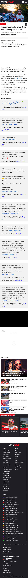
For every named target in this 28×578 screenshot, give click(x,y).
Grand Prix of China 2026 (9, 499)
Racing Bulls (17, 466)
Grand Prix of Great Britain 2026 (11, 516)
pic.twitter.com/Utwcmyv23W (10, 301)
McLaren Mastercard (19, 462)
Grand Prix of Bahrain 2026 (10, 502)
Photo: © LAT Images (5, 21)
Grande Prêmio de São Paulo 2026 (11, 535)
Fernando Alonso (7, 477)
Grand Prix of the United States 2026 (12, 531)
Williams (16, 469)
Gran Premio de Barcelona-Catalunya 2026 (13, 512)
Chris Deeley (3, 37)
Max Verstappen (6, 464)
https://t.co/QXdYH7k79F (9, 274)
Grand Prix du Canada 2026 (10, 508)
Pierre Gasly (5, 460)
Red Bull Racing (18, 467)
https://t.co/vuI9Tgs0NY (15, 230)
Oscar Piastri (6, 456)
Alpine (16, 450)
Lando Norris (6, 454)
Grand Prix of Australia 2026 (10, 497)
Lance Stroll (5, 479)
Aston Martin (18, 452)
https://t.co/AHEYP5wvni (9, 139)
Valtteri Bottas (18, 78)
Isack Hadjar (6, 462)
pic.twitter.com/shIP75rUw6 (10, 213)
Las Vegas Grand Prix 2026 (10, 537)
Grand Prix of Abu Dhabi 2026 (10, 540)
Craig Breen (3, 23)
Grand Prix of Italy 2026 (9, 523)
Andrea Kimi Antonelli (7, 469)
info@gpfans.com (7, 572)
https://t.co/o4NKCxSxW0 (9, 124)
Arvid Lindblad (6, 483)
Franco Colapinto (7, 458)
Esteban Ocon (6, 475)
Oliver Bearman (6, 473)
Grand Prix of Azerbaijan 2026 (10, 527)
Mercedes (17, 464)
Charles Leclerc (6, 452)
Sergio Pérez (5, 490)
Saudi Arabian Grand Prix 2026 (11, 504)
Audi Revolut (17, 454)
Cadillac (16, 456)
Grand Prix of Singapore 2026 (10, 529)
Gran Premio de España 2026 (10, 525)
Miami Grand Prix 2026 (9, 506)
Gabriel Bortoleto (6, 484)
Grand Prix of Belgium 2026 (10, 518)
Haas (16, 460)
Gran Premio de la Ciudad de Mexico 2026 (13, 533)
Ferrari (16, 458)
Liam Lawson (6, 481)
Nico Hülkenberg (6, 486)
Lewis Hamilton (6, 450)
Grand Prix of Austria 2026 (10, 514)
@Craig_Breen (17, 102)
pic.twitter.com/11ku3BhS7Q (10, 191)
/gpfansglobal (6, 547)
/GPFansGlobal (7, 553)
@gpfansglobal (7, 549)
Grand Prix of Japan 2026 (9, 501)
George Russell (6, 471)
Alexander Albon (6, 466)
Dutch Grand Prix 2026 (9, 521)
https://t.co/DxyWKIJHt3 (9, 104)
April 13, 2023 (5, 130)
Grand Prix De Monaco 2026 (10, 510)
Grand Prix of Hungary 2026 (10, 519)
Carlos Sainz (5, 467)
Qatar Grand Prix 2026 (9, 538)
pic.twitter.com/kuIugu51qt (9, 254)
